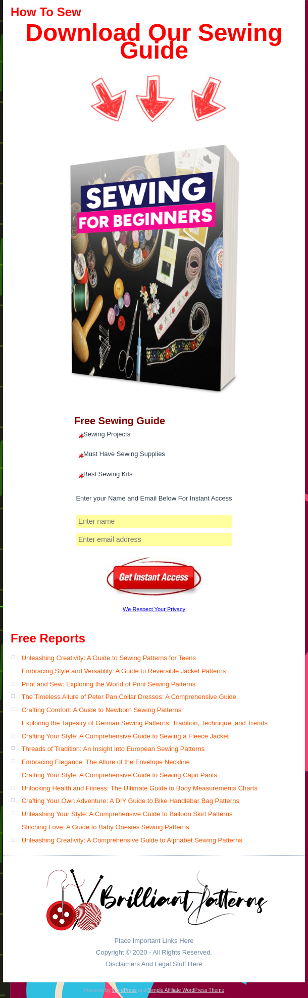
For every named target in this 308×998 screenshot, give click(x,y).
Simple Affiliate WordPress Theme (186, 990)
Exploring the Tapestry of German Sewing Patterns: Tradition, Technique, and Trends (145, 723)
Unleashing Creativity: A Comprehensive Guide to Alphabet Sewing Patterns (132, 840)
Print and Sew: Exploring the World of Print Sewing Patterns (108, 684)
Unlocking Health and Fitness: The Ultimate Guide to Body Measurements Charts (140, 788)
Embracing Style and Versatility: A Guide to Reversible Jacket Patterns (124, 671)
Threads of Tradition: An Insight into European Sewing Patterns (112, 749)
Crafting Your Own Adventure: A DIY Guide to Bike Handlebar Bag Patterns (130, 801)
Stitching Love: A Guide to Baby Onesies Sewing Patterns (105, 827)
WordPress (124, 990)
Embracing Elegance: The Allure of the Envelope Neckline (106, 762)
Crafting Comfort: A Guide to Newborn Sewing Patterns (102, 710)
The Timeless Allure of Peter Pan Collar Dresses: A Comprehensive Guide (128, 697)
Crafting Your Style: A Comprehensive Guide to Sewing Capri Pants (119, 775)
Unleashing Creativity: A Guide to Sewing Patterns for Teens (109, 658)
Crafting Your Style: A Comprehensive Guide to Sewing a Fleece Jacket (125, 736)
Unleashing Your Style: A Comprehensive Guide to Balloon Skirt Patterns (127, 814)
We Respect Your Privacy (154, 609)
